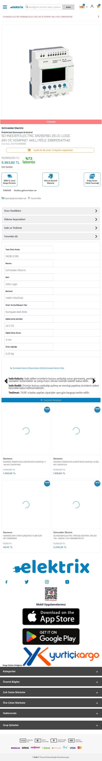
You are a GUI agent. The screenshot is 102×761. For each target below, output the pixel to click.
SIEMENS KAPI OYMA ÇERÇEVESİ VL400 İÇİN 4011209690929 (22, 537)
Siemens (7, 458)
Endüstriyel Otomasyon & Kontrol (17, 132)
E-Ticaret (42, 757)
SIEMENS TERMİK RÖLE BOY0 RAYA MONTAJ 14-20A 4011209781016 (76, 463)
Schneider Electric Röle (54, 368)
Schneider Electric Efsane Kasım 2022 (28, 368)
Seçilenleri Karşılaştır (51, 400)
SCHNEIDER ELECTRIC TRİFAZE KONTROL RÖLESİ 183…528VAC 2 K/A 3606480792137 (75, 537)
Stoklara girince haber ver (25, 190)
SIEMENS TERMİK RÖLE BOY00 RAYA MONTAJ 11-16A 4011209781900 (24, 463)
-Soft (35, 757)
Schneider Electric (62, 532)
